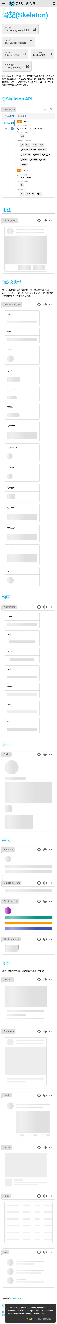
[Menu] (3, 3)
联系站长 (17, 1298)
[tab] (9, 116)
